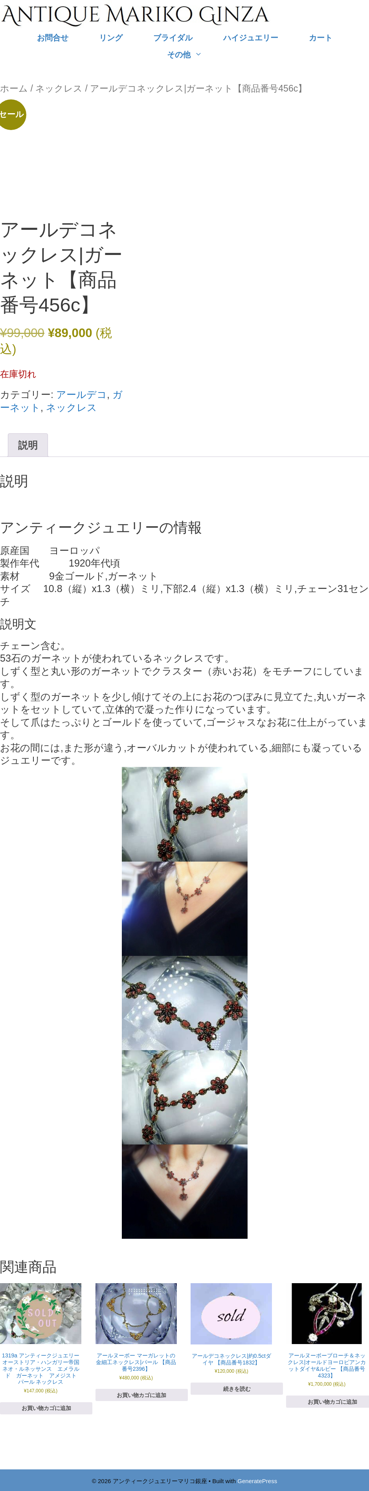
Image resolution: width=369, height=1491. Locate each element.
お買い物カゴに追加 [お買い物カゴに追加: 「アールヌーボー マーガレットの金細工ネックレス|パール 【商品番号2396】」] (141, 1395)
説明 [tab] (28, 445)
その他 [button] (192, 54)
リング (111, 37)
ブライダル (173, 37)
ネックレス (59, 88)
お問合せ (52, 37)
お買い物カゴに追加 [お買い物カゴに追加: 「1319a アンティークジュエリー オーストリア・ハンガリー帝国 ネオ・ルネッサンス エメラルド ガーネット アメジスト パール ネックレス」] (46, 1408)
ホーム (14, 88)
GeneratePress (257, 1481)
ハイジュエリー (250, 37)
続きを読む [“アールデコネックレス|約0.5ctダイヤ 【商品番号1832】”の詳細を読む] (237, 1389)
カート (320, 37)
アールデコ (81, 394)
